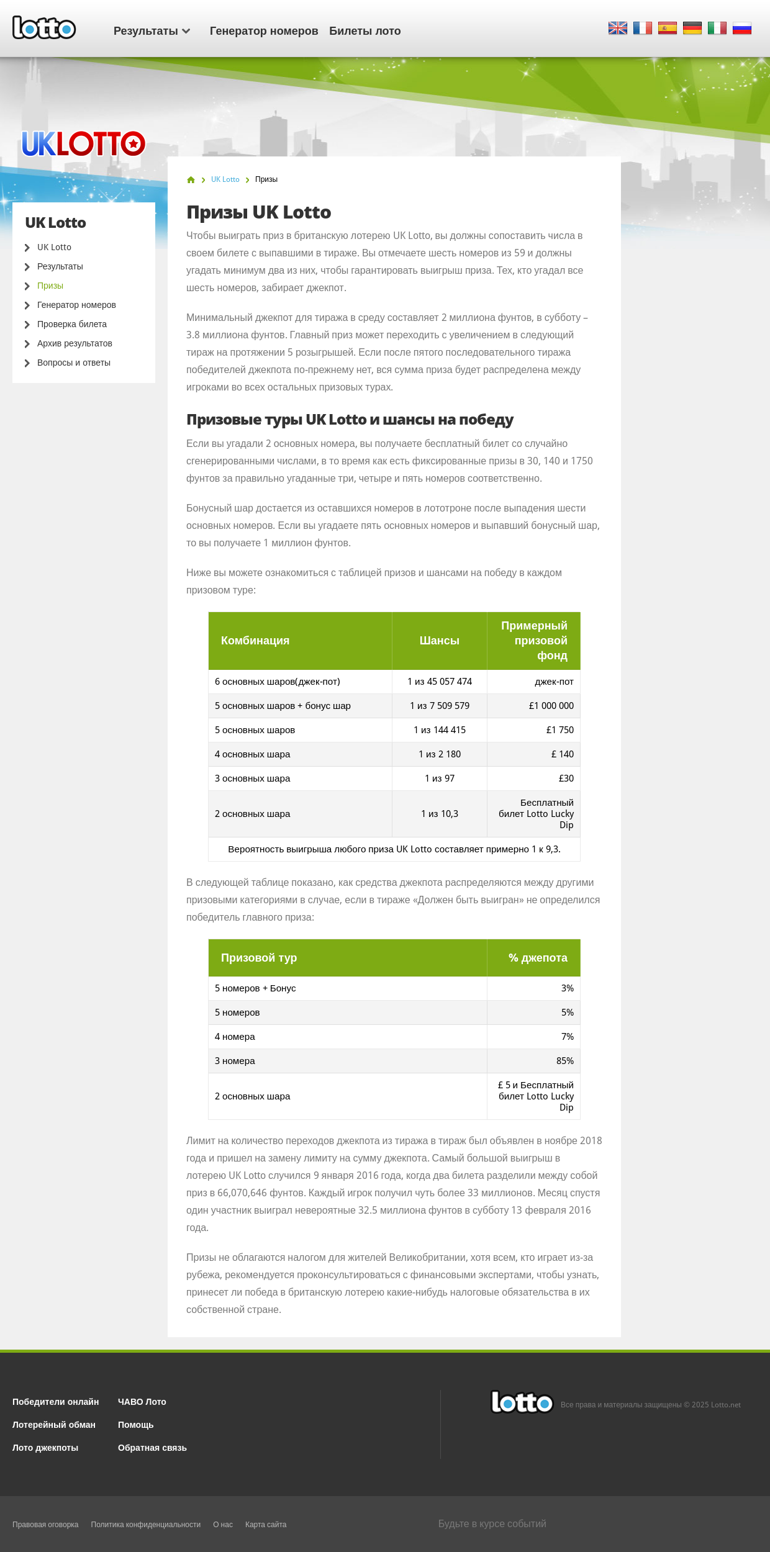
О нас (223, 1524)
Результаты (152, 30)
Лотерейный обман (54, 1423)
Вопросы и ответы (74, 363)
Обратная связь (152, 1446)
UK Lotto (54, 247)
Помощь (136, 1423)
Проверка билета (72, 324)
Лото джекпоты (45, 1446)
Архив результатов (74, 343)
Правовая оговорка (45, 1524)
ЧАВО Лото (142, 1400)
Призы (50, 286)
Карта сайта (266, 1524)
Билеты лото (365, 30)
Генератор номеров (264, 30)
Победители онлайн (55, 1400)
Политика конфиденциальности (146, 1524)
